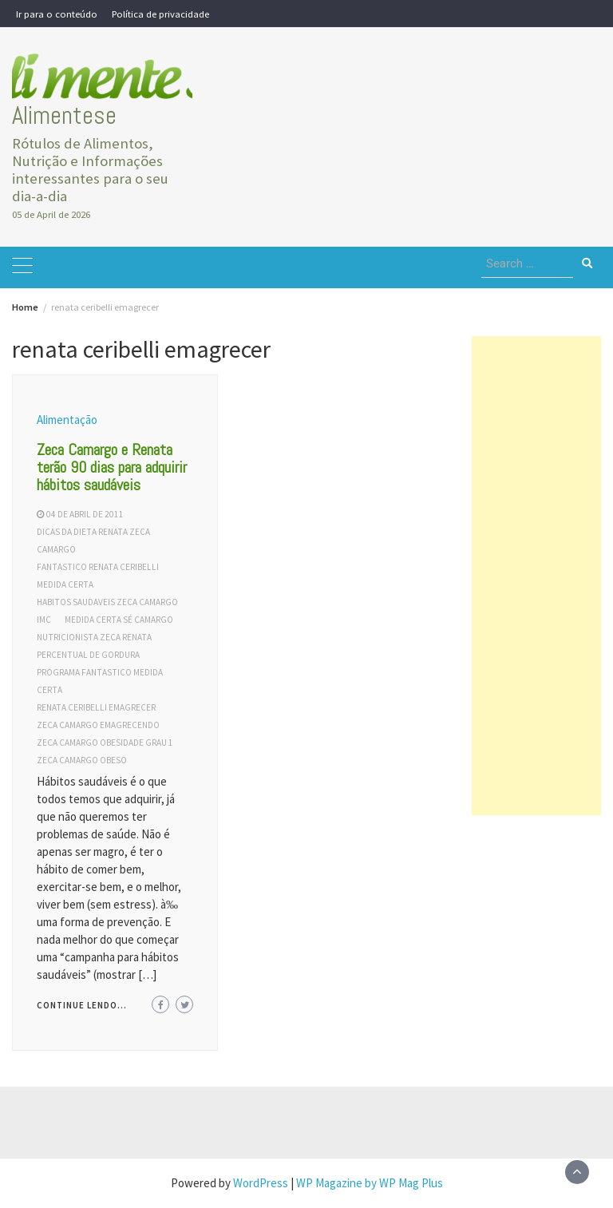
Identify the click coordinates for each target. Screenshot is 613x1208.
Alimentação (67, 419)
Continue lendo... (82, 1005)
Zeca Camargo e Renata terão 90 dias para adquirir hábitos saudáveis (112, 467)
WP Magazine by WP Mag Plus (369, 1182)
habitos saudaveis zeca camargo (107, 602)
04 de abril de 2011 (85, 514)
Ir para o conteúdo (56, 13)
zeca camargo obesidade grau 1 (105, 742)
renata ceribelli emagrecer (96, 707)
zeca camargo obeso (82, 760)
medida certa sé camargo (119, 619)
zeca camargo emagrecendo (98, 725)
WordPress (260, 1182)
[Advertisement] (536, 575)
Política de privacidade (160, 13)
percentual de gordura (88, 654)
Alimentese (64, 115)
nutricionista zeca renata (94, 637)
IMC (44, 619)
